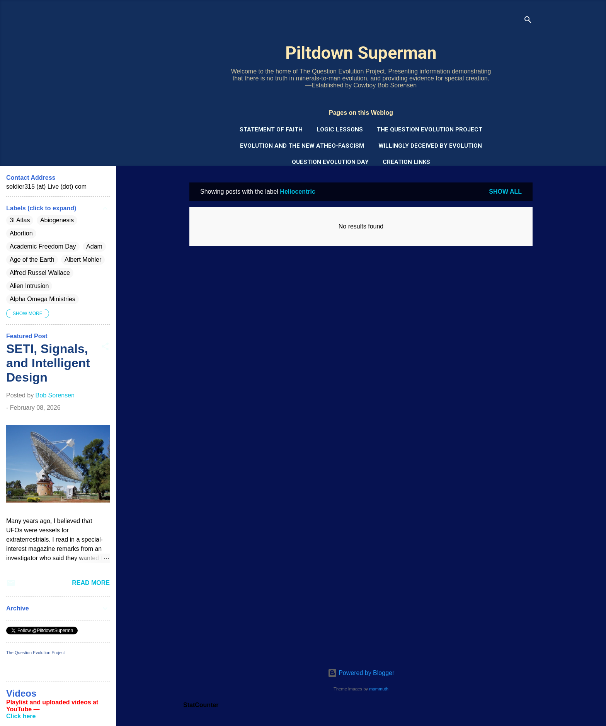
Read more (91, 582)
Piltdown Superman (361, 53)
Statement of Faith (271, 129)
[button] (105, 348)
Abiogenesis (57, 220)
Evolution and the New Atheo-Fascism (302, 145)
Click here (21, 716)
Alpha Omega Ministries (42, 299)
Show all (505, 191)
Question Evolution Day (330, 161)
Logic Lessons (340, 129)
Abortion (21, 233)
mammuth (378, 689)
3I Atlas (20, 220)
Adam (94, 246)
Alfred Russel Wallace (40, 272)
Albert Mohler (83, 259)
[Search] (528, 21)
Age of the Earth (32, 259)
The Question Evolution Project (429, 129)
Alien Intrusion (29, 286)
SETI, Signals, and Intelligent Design (48, 363)
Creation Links (406, 161)
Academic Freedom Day (43, 246)
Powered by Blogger (361, 673)
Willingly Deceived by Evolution (430, 145)
